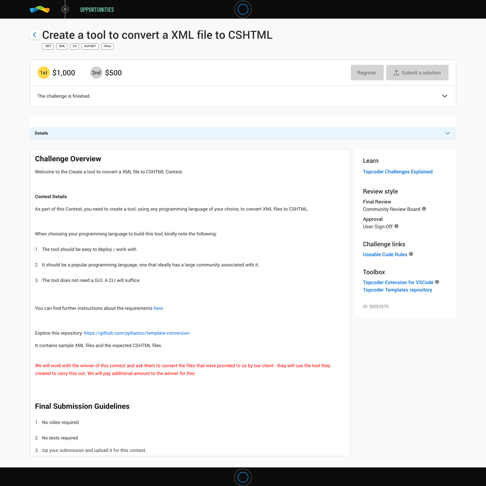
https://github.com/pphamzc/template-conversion (136, 333)
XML (62, 46)
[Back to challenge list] (35, 35)
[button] (444, 96)
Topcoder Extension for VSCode (398, 282)
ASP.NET (90, 46)
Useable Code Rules (385, 254)
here (158, 308)
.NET (48, 46)
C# (74, 46)
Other (107, 46)
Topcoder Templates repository (397, 289)
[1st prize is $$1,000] (44, 72)
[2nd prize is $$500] (96, 72)
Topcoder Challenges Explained (398, 171)
